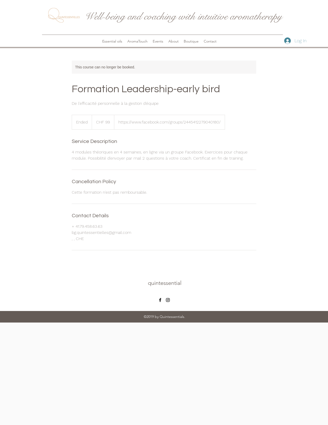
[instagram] (167, 300)
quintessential (164, 282)
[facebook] (160, 300)
